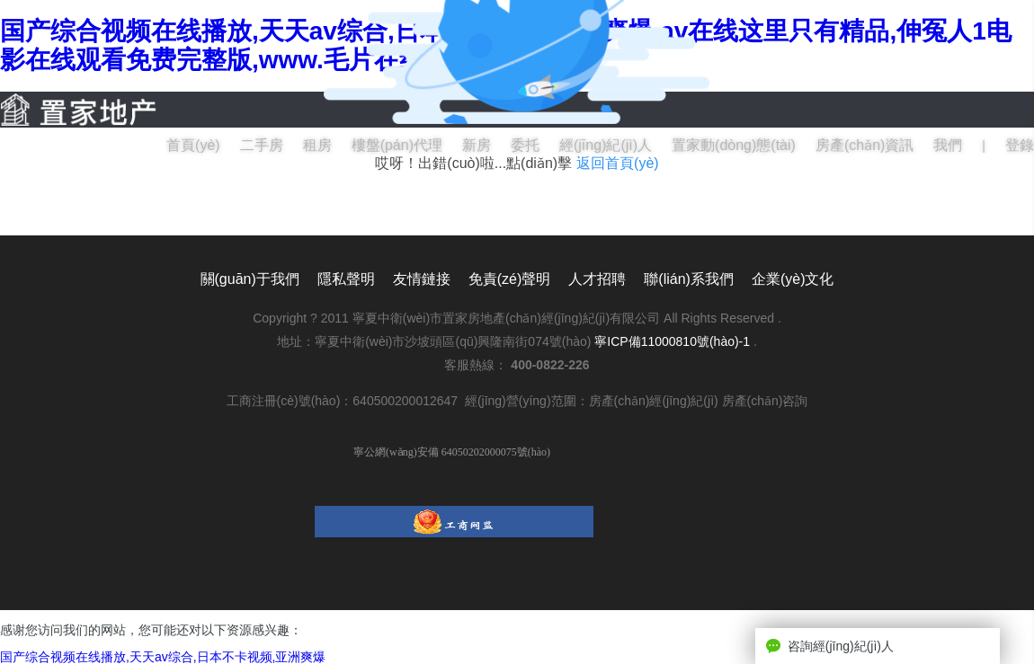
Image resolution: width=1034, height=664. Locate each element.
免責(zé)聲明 (509, 279)
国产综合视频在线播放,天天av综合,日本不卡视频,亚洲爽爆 (162, 657)
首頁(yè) (193, 145)
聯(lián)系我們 (689, 279)
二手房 (261, 145)
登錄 (1019, 145)
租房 (317, 145)
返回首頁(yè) (617, 163)
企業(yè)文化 (793, 279)
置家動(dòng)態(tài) (734, 145)
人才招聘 (597, 279)
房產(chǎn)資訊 (865, 145)
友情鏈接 (421, 279)
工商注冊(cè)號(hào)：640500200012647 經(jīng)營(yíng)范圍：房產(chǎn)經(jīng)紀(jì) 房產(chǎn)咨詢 (517, 401)
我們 (947, 145)
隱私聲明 (346, 279)
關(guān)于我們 (250, 279)
